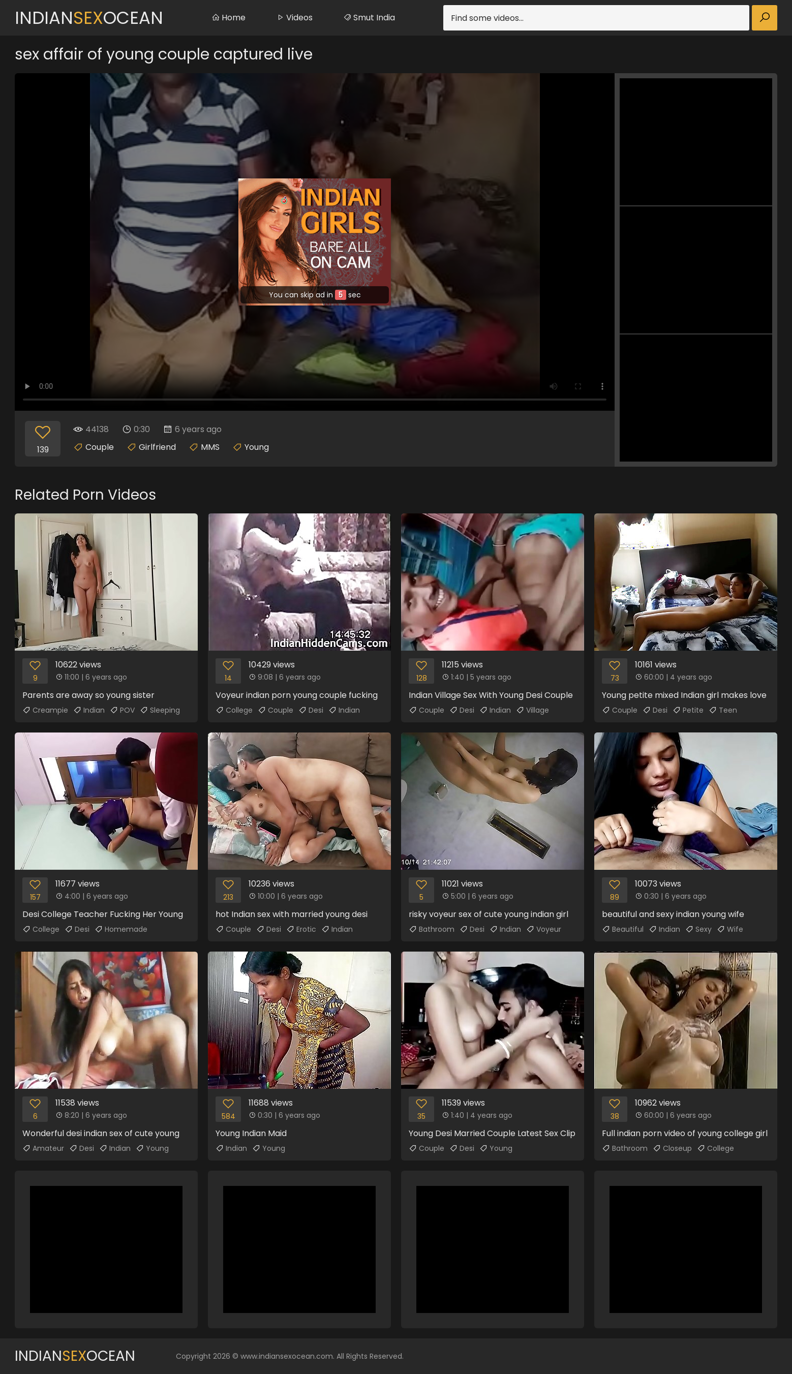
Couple (99, 447)
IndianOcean (89, 18)
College (234, 710)
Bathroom (431, 929)
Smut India (369, 17)
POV (122, 710)
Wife (730, 929)
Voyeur (543, 929)
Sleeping (160, 710)
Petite (688, 710)
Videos (294, 17)
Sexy (698, 929)
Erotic (301, 929)
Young (257, 447)
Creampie (45, 710)
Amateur (43, 1148)
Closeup (672, 1148)
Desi (310, 710)
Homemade (121, 929)
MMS (210, 447)
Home (228, 17)
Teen (723, 710)
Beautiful (623, 929)
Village (532, 710)
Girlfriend (157, 447)
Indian (89, 710)
